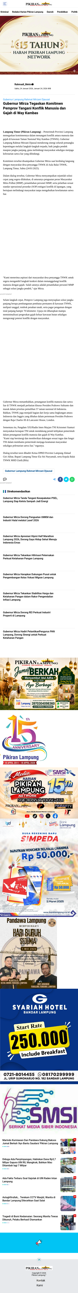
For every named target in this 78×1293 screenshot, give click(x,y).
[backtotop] (39, 1260)
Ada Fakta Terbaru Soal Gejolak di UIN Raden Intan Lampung (29, 1180)
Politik (74, 12)
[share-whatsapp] (72, 479)
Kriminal (5, 12)
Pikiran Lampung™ (39, 1275)
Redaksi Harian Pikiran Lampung (27, 12)
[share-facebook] (60, 479)
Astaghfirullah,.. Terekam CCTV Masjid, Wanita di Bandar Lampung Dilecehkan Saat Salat (28, 1199)
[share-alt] (54, 479)
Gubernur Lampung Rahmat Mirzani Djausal (26, 99)
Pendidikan (62, 12)
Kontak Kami (39, 1281)
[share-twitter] (66, 479)
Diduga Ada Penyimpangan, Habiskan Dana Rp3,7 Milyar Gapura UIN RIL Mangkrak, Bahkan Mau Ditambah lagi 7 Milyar (29, 1162)
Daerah (50, 12)
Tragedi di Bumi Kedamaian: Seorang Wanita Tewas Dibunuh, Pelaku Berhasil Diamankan (30, 1218)
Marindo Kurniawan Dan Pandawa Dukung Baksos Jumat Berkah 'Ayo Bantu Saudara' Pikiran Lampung (30, 1142)
